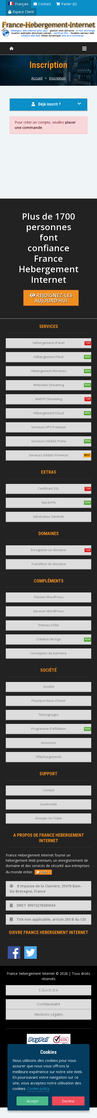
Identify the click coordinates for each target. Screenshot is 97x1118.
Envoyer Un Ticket (49, 818)
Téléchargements (49, 757)
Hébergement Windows (48, 371)
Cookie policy (38, 1088)
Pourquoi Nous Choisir (49, 701)
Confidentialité (48, 1004)
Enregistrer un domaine (48, 550)
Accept (32, 1100)
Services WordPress (48, 611)
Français (18, 4)
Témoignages (48, 715)
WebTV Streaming (48, 399)
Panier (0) (66, 4)
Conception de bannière (48, 653)
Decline (68, 1100)
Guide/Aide (48, 804)
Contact (42, 4)
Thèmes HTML (48, 625)
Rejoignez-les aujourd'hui (51, 298)
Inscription (57, 78)
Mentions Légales (48, 1014)
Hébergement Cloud (48, 413)
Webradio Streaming (48, 385)
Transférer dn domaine (48, 564)
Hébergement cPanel (48, 343)
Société (48, 686)
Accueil (36, 78)
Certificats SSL (48, 488)
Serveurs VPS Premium (48, 427)
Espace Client (21, 11)
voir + (43, 872)
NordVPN (49, 502)
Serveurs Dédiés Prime (48, 441)
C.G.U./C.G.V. (48, 990)
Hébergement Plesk (49, 357)
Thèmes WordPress (49, 597)
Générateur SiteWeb (48, 516)
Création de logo (48, 639)
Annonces (48, 743)
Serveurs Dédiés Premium (48, 455)
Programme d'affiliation (48, 729)
